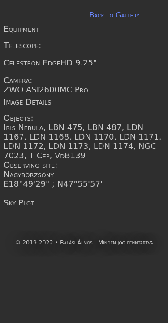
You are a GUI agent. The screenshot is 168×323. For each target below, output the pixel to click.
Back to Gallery (114, 15)
